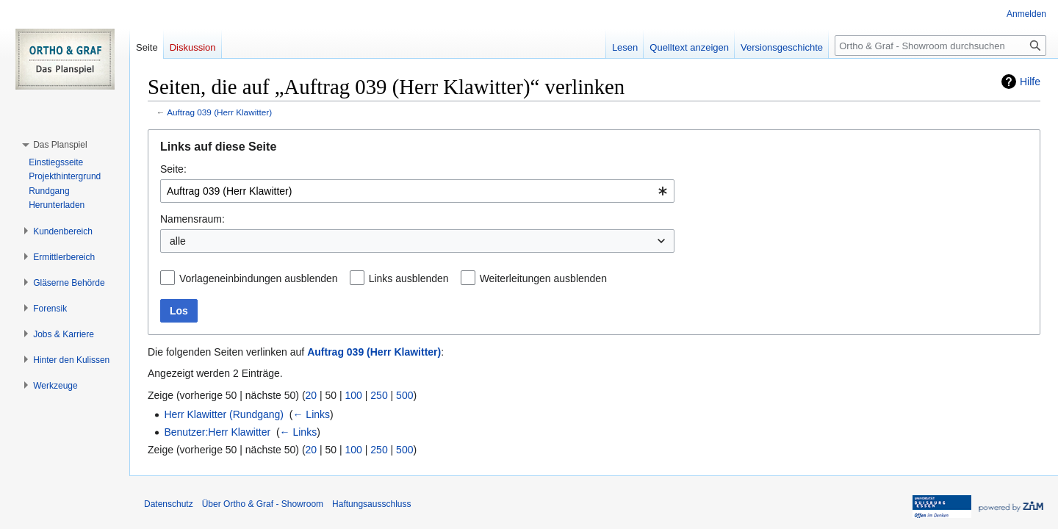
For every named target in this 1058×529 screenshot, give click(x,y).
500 (404, 395)
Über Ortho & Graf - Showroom (262, 504)
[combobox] (417, 191)
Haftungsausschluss (371, 504)
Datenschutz (168, 504)
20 (311, 395)
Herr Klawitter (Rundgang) (224, 414)
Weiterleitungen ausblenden (543, 278)
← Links (311, 414)
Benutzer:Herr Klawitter (217, 432)
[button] (60, 145)
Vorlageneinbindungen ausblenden (258, 278)
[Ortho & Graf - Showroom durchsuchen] (940, 45)
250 (378, 395)
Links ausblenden (409, 278)
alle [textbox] (178, 241)
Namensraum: (192, 219)
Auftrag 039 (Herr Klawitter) (219, 112)
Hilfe (1030, 81)
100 (353, 395)
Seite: (173, 169)
